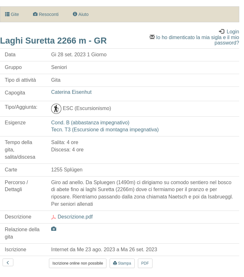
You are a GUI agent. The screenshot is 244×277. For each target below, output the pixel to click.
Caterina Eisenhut (71, 92)
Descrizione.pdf (72, 216)
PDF (145, 263)
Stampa (122, 263)
